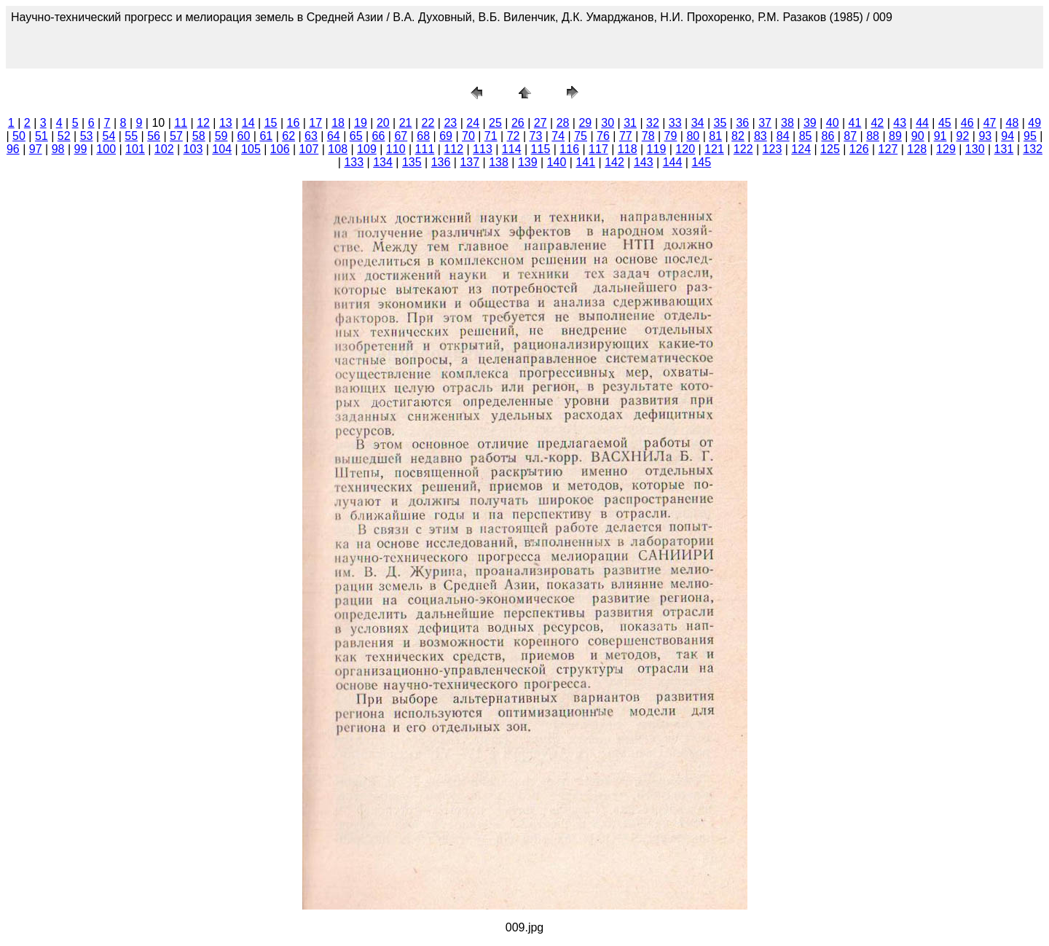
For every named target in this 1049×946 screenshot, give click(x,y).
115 (541, 149)
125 (830, 149)
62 (288, 136)
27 (540, 123)
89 (895, 136)
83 (760, 136)
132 (1032, 149)
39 (810, 123)
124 (801, 149)
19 (360, 123)
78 (648, 136)
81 (715, 136)
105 (251, 149)
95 (1030, 136)
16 (293, 123)
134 (383, 162)
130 (975, 149)
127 (888, 149)
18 (338, 123)
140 (557, 162)
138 (498, 162)
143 (643, 162)
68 (423, 136)
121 (714, 149)
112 (453, 149)
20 (383, 123)
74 (558, 136)
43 (899, 123)
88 (872, 136)
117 (598, 149)
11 (180, 123)
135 (412, 162)
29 (585, 123)
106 (280, 149)
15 (271, 123)
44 (922, 123)
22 (428, 123)
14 (248, 123)
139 (528, 162)
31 (630, 123)
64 (333, 136)
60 (244, 136)
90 (917, 136)
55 (131, 136)
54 (108, 136)
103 (193, 149)
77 (625, 136)
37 (764, 123)
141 (585, 162)
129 (946, 149)
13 (225, 123)
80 (692, 136)
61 (265, 136)
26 (517, 123)
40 (832, 123)
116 (569, 149)
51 (41, 136)
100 (106, 149)
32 (652, 123)
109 (367, 149)
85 (805, 136)
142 (614, 162)
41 (855, 123)
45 (944, 123)
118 (627, 149)
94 (1007, 136)
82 (737, 136)
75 (580, 136)
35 (720, 123)
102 (164, 149)
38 (787, 123)
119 (657, 149)
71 (491, 136)
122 (743, 149)
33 (675, 123)
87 (850, 136)
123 (772, 149)
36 (742, 123)
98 (58, 149)
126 (859, 149)
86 (827, 136)
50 (18, 136)
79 (670, 136)
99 (80, 149)
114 (512, 149)
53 (86, 136)
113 (482, 149)
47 (990, 123)
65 (356, 136)
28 (563, 123)
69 (445, 136)
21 (405, 123)
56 (153, 136)
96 (13, 149)
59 (221, 136)
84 (783, 136)
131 (1004, 149)
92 (963, 136)
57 (176, 136)
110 (396, 149)
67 (400, 136)
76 (603, 136)
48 (1012, 123)
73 (536, 136)
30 (607, 123)
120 (685, 149)
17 (315, 123)
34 (697, 123)
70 (468, 136)
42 (877, 123)
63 (311, 136)
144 (673, 162)
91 (940, 136)
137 (469, 162)
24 (472, 123)
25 (495, 123)
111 (425, 149)
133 (354, 162)
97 (35, 149)
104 (222, 149)
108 (337, 149)
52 (64, 136)
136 (441, 162)
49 (1034, 123)
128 (917, 149)
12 (203, 123)
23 (450, 123)
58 (198, 136)
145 (701, 162)
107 (309, 149)
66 (378, 136)
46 (967, 123)
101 (135, 149)
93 (984, 136)
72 (513, 136)
